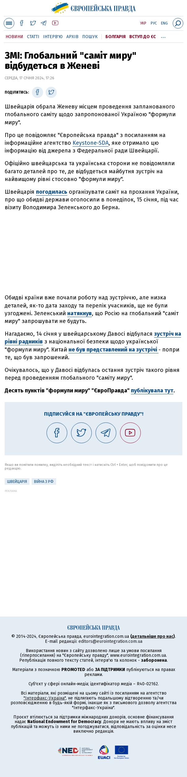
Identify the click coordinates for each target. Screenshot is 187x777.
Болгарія (115, 36)
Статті (33, 36)
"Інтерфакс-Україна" (45, 698)
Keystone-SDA (91, 142)
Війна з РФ (44, 481)
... (163, 35)
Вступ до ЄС (142, 36)
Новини (14, 36)
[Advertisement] (93, 252)
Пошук (90, 36)
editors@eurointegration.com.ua (110, 641)
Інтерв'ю (53, 36)
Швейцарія (17, 481)
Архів (72, 36)
